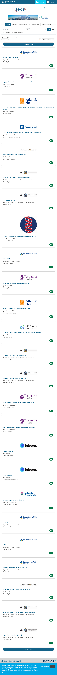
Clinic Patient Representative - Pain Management (18, 402)
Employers (51, 2)
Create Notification (48, 39)
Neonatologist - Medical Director (13, 500)
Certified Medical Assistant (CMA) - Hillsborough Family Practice (23, 132)
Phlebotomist (7, 475)
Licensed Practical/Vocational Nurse (14, 355)
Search (8, 24)
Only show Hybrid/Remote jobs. (13, 32)
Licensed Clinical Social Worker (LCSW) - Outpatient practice (22, 332)
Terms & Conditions (16, 661)
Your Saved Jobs (46, 24)
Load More (28, 649)
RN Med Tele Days (8, 259)
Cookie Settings (44, 666)
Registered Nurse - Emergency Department (16, 283)
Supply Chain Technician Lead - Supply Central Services (20, 82)
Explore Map (23, 24)
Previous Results (29, 44)
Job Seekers (40, 2)
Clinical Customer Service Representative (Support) (19, 236)
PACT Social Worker (9, 200)
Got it (52, 666)
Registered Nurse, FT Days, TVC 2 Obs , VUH (16, 589)
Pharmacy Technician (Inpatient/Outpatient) (17, 177)
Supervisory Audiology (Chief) (12, 635)
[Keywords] (13, 29)
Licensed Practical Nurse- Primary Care (15, 378)
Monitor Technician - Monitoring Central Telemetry (19, 427)
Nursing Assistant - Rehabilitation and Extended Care (19, 612)
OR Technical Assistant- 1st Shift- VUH (15, 154)
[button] (53, 29)
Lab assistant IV (8, 451)
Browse (14, 24)
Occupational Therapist (10, 57)
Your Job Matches (34, 24)
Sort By (4, 39)
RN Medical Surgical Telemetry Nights (15, 567)
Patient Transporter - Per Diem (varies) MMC (17, 308)
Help (4, 661)
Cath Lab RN (6, 522)
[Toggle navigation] (44, 9)
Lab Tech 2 (6, 545)
